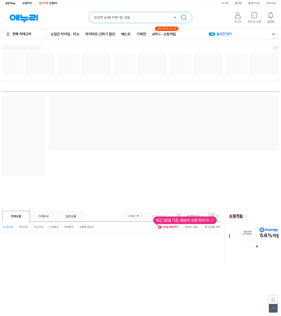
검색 (184, 17)
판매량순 (69, 227)
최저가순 (23, 227)
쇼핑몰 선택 (136, 216)
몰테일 (238, 3)
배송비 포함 (191, 227)
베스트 (126, 34)
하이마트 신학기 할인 (100, 34)
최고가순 (38, 227)
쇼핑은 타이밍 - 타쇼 (65, 34)
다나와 (224, 3)
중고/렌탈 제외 (212, 227)
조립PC (48, 3)
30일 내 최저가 (168, 227)
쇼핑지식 (27, 3)
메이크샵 (271, 3)
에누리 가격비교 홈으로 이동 (23, 17)
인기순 (9, 227)
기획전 (141, 34)
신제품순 (54, 227)
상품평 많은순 (86, 227)
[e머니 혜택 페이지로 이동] (254, 216)
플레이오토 (254, 3)
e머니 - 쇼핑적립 (164, 34)
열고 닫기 (273, 34)
